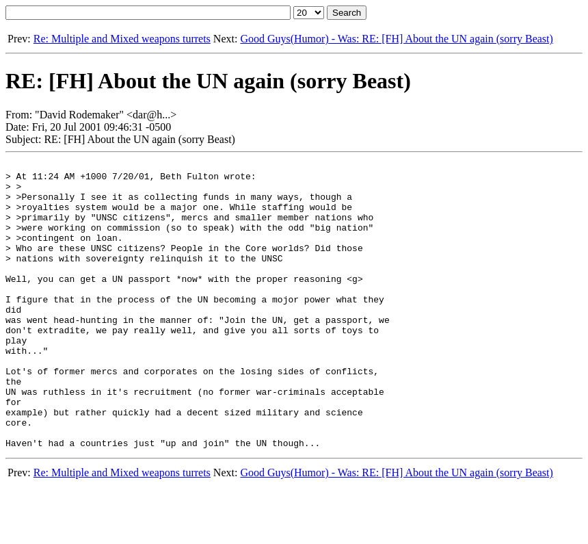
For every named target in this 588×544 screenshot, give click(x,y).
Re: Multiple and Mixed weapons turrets (122, 38)
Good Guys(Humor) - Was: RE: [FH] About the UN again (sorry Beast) (396, 38)
